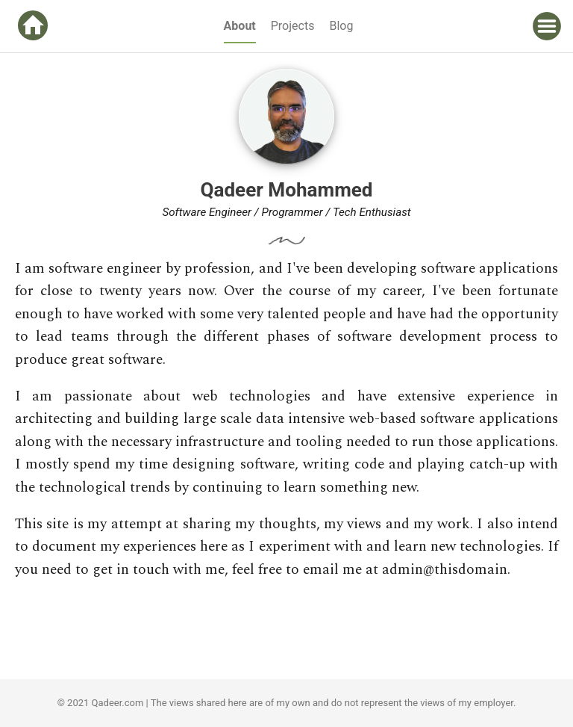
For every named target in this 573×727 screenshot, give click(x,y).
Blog (341, 26)
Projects (293, 26)
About (240, 26)
